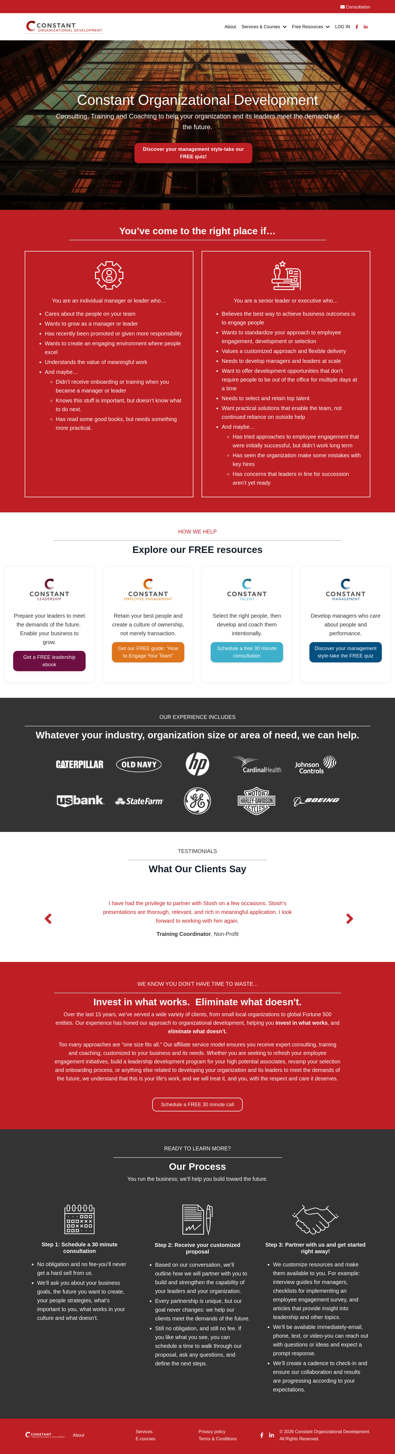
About (230, 26)
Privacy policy (212, 1434)
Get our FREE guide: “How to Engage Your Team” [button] (148, 642)
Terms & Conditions (218, 1440)
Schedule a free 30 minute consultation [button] (246, 642)
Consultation (355, 7)
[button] (193, 153)
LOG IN (342, 26)
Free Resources (311, 26)
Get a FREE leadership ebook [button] (49, 651)
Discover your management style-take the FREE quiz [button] (346, 642)
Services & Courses (264, 26)
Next (348, 910)
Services (144, 1434)
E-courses (145, 1440)
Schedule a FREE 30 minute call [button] (197, 1106)
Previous (46, 910)
